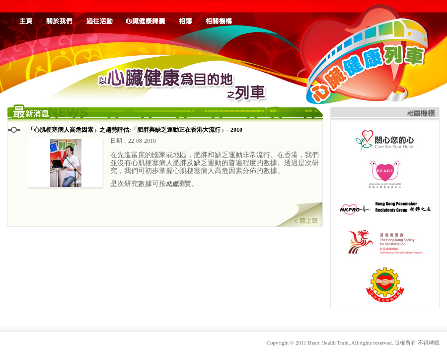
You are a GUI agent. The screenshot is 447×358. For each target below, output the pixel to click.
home (26, 12)
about (59, 12)
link (219, 12)
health (145, 12)
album (185, 12)
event (99, 12)
